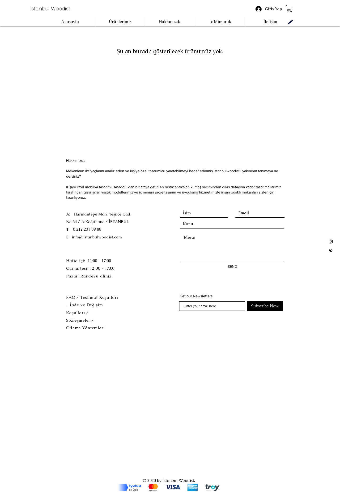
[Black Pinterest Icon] (330, 250)
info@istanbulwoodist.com (97, 237)
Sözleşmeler (79, 320)
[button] (289, 8)
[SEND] (232, 266)
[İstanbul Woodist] (51, 9)
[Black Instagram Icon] (330, 241)
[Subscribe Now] (265, 306)
